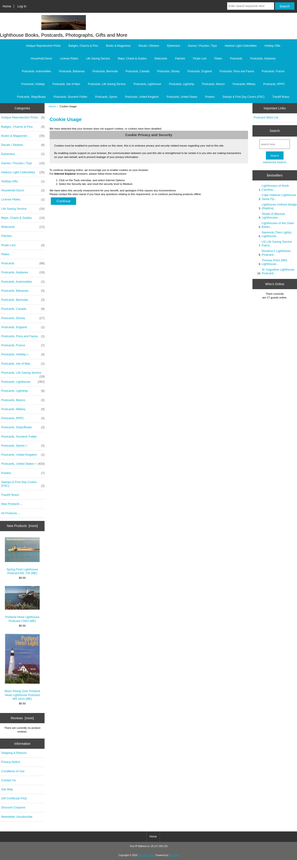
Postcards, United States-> (23, 464)
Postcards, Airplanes (263, 58)
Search (275, 131)
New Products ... (12, 504)
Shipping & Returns (14, 753)
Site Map (7, 789)
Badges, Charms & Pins (83, 45)
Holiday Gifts (272, 45)
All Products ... (10, 513)
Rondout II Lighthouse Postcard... (276, 252)
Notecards (161, 58)
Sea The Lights (146, 855)
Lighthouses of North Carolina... (275, 187)
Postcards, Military (243, 84)
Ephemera (173, 45)
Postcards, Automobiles (36, 71)
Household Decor (41, 58)
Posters (210, 96)
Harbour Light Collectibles (241, 45)
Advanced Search (274, 162)
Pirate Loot (200, 58)
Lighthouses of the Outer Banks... (278, 225)
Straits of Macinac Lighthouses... (273, 215)
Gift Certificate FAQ (14, 798)
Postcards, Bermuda (105, 71)
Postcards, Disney (168, 71)
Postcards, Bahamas (72, 71)
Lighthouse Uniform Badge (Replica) (279, 206)
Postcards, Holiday (33, 84)
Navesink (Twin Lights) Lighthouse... (276, 234)
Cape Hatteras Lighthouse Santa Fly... (279, 196)
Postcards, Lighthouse (147, 84)
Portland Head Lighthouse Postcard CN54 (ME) (22, 604)
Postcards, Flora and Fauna (237, 71)
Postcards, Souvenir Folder (70, 96)
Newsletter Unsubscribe (16, 816)
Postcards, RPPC (274, 84)
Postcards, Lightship (181, 84)
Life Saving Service (98, 58)
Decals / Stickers (149, 45)
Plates (218, 58)
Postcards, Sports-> (23, 446)
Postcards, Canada (137, 71)
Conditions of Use (13, 771)
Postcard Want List (266, 117)
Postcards (236, 58)
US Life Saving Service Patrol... (277, 243)
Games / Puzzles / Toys (202, 45)
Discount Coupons (13, 807)
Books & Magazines (118, 45)
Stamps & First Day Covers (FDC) (244, 96)
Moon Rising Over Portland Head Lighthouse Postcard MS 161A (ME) (22, 667)
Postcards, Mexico (213, 84)
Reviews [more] (22, 718)
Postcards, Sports (106, 96)
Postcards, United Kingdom (142, 96)
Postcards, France (273, 71)
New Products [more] (22, 526)
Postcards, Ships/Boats (31, 96)
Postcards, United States (182, 96)
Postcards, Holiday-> (23, 354)
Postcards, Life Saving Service (107, 84)
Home (7, 6)
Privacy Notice (10, 762)
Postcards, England (199, 71)
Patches (180, 58)
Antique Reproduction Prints (43, 45)
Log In (21, 6)
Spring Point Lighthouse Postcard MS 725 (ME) (22, 556)
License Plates (69, 58)
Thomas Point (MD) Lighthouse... (274, 262)
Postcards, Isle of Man (66, 84)
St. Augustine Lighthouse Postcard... (278, 271)
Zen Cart (174, 855)
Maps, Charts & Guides (132, 58)
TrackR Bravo (280, 96)
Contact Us (8, 780)
